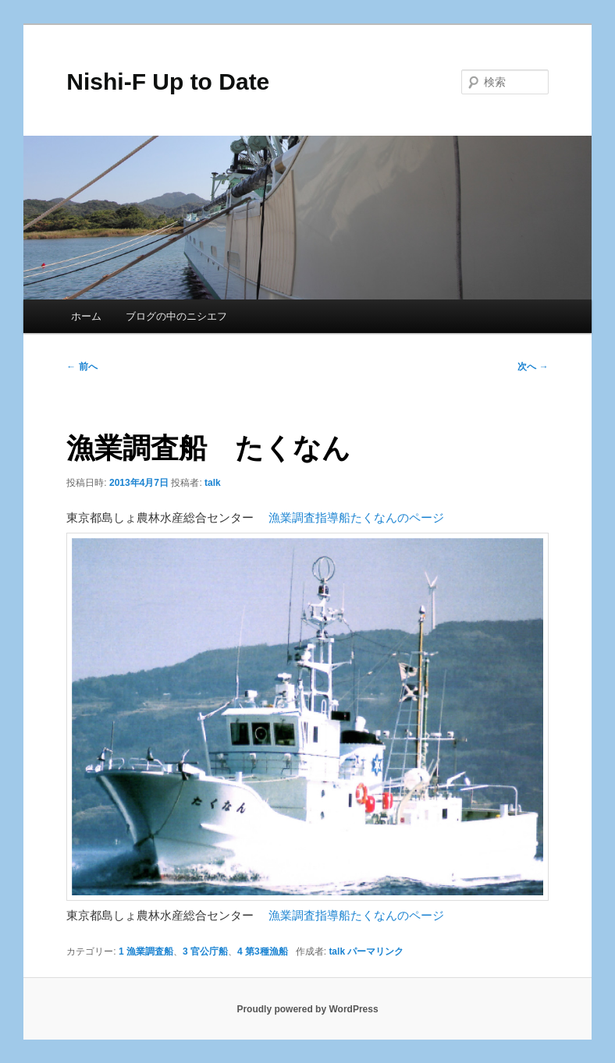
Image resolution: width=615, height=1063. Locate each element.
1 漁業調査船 (146, 951)
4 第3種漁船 (262, 951)
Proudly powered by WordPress (307, 1009)
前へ (81, 366)
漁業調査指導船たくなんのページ (356, 517)
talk (212, 482)
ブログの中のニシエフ (176, 316)
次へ (532, 366)
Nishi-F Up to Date (167, 81)
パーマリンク (375, 951)
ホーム (86, 316)
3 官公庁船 (205, 951)
